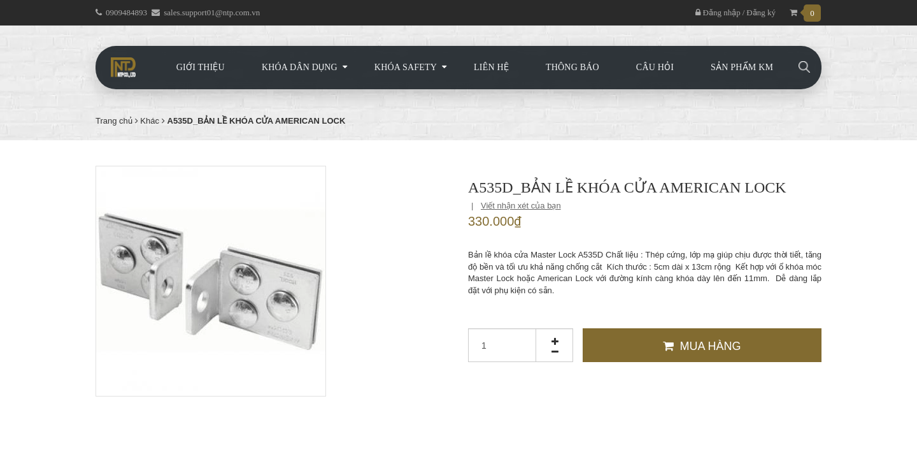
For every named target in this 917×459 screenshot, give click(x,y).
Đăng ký (761, 12)
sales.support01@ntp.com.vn (212, 12)
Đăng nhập (717, 12)
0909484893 (126, 12)
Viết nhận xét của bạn (521, 205)
